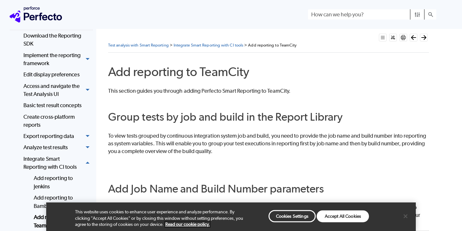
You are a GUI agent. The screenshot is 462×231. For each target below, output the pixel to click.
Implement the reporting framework (58, 59)
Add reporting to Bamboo (53, 201)
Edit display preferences (51, 74)
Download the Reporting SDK (52, 39)
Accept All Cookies (343, 215)
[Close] (405, 216)
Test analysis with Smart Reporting (138, 45)
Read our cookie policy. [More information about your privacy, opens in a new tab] (187, 224)
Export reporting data (58, 136)
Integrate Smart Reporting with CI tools (58, 163)
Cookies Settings (292, 215)
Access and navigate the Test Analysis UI (58, 90)
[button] (417, 14)
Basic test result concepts (52, 105)
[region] (231, 216)
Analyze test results (58, 147)
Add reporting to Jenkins (53, 182)
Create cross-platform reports (49, 121)
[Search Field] (372, 14)
